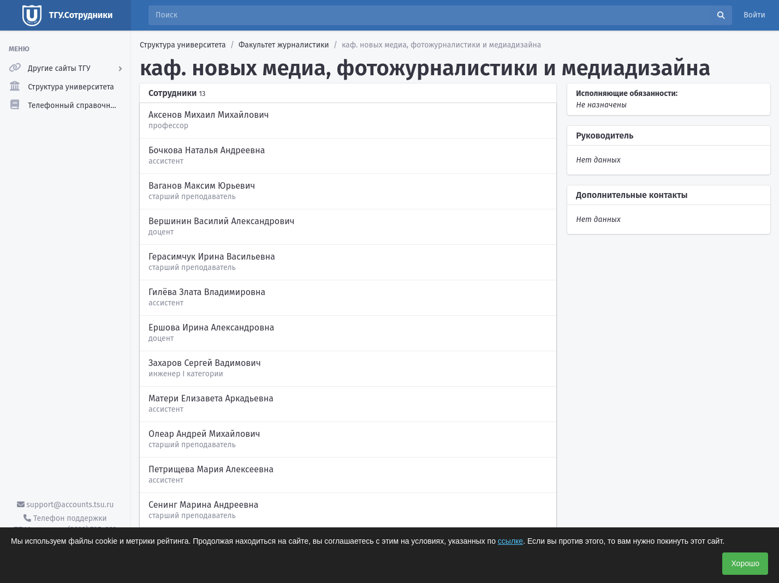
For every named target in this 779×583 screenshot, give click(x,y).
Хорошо (745, 563)
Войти (754, 15)
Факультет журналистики (284, 45)
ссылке (510, 541)
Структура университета (183, 45)
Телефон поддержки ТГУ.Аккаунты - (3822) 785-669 (65, 524)
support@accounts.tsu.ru (65, 504)
